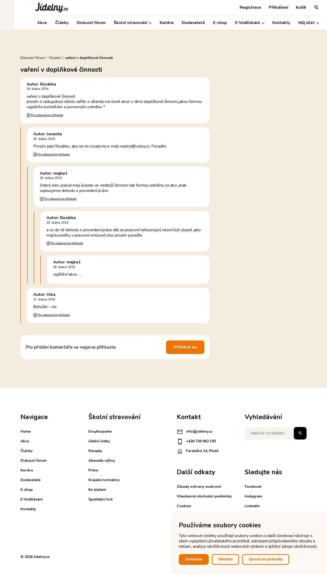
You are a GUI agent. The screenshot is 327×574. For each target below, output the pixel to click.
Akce (27, 23)
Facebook (253, 486)
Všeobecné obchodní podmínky (204, 496)
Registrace (236, 7)
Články (47, 23)
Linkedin (252, 506)
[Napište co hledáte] (276, 433)
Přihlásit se (185, 347)
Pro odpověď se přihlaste (47, 115)
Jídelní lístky (99, 441)
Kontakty (267, 23)
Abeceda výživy (101, 460)
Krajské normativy (104, 480)
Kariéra (152, 23)
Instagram (253, 496)
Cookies (184, 506)
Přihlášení (264, 7)
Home (25, 431)
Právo (93, 470)
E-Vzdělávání (235, 23)
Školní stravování (118, 23)
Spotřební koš (100, 499)
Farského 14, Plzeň (197, 451)
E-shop (206, 23)
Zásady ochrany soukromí (199, 486)
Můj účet (294, 23)
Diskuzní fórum (76, 23)
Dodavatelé (179, 23)
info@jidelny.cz (194, 432)
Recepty (95, 450)
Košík (286, 7)
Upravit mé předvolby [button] (266, 559)
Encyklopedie (100, 431)
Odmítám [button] (225, 559)
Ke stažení (97, 489)
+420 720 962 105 (196, 441)
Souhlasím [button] (193, 559)
